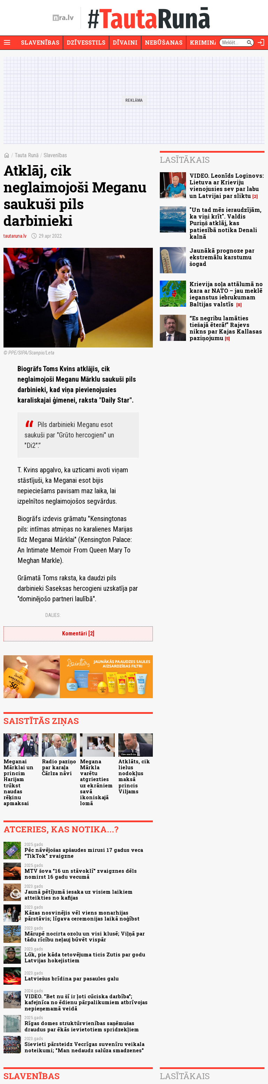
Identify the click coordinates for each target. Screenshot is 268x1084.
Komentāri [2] (78, 633)
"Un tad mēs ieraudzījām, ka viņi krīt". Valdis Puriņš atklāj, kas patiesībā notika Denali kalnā (225, 223)
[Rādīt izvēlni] (7, 42)
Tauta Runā (27, 155)
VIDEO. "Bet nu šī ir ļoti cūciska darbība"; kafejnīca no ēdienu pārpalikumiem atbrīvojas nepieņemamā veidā (86, 1002)
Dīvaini (125, 42)
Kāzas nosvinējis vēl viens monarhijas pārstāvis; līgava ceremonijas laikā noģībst (82, 915)
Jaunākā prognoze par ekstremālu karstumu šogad (221, 257)
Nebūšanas (164, 42)
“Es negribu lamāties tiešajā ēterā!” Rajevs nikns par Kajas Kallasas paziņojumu (225, 328)
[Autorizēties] (261, 42)
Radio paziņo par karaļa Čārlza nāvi (59, 767)
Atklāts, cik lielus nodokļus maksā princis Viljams (134, 776)
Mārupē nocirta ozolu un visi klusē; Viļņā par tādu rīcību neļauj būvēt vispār (84, 936)
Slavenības (40, 42)
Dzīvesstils (86, 42)
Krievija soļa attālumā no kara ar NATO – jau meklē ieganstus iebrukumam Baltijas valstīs (226, 294)
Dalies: (53, 615)
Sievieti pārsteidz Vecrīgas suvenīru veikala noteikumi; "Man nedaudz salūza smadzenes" (84, 1047)
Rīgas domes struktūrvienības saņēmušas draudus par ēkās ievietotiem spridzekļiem (81, 1026)
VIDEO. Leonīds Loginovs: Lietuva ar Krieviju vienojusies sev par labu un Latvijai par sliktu (226, 185)
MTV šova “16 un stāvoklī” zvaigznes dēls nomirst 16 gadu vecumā (80, 874)
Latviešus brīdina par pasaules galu (71, 978)
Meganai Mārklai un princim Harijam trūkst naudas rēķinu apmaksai (18, 782)
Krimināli (207, 42)
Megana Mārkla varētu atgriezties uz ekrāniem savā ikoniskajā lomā (96, 782)
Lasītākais (185, 159)
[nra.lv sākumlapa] (63, 18)
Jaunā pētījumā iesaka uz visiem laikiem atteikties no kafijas (78, 894)
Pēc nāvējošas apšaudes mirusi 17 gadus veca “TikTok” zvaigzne (83, 853)
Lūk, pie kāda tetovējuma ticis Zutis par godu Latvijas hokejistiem (84, 957)
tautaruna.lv (15, 236)
